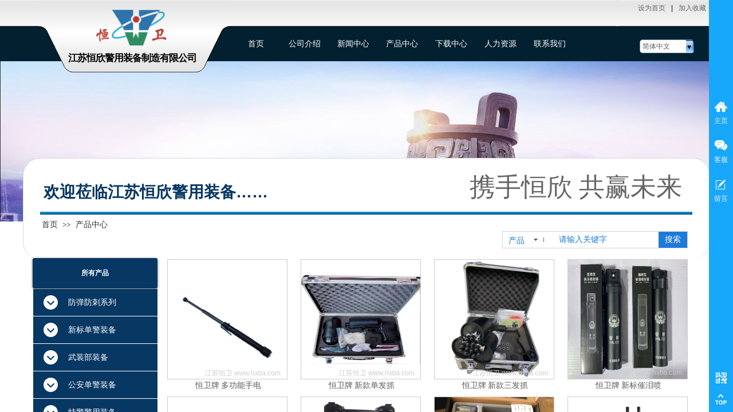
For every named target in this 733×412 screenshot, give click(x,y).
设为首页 (651, 8)
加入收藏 (692, 8)
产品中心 (92, 224)
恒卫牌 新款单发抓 (362, 385)
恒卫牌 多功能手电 (228, 385)
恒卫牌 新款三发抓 (495, 385)
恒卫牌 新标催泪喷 (629, 385)
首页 (50, 224)
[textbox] (606, 239)
